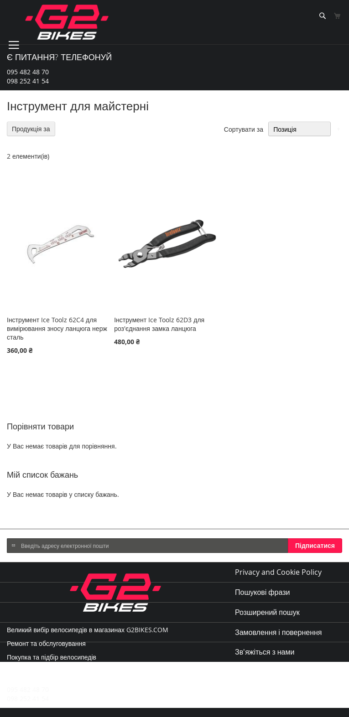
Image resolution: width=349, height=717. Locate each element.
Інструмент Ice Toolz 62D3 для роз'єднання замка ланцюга (159, 324)
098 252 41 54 (28, 81)
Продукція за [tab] (31, 128)
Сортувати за (243, 129)
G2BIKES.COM (147, 629)
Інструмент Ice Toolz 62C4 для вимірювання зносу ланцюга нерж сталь (57, 328)
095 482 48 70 (28, 71)
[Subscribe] (315, 545)
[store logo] (67, 22)
